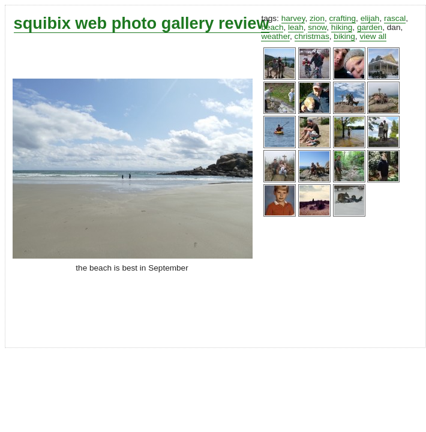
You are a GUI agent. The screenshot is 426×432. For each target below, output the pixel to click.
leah (296, 27)
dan (394, 27)
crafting (342, 18)
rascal (395, 18)
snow (317, 27)
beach (272, 27)
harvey (293, 18)
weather (275, 36)
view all (372, 36)
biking (344, 36)
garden (369, 27)
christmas (312, 36)
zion (317, 18)
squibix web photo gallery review (141, 23)
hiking (342, 27)
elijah (370, 18)
